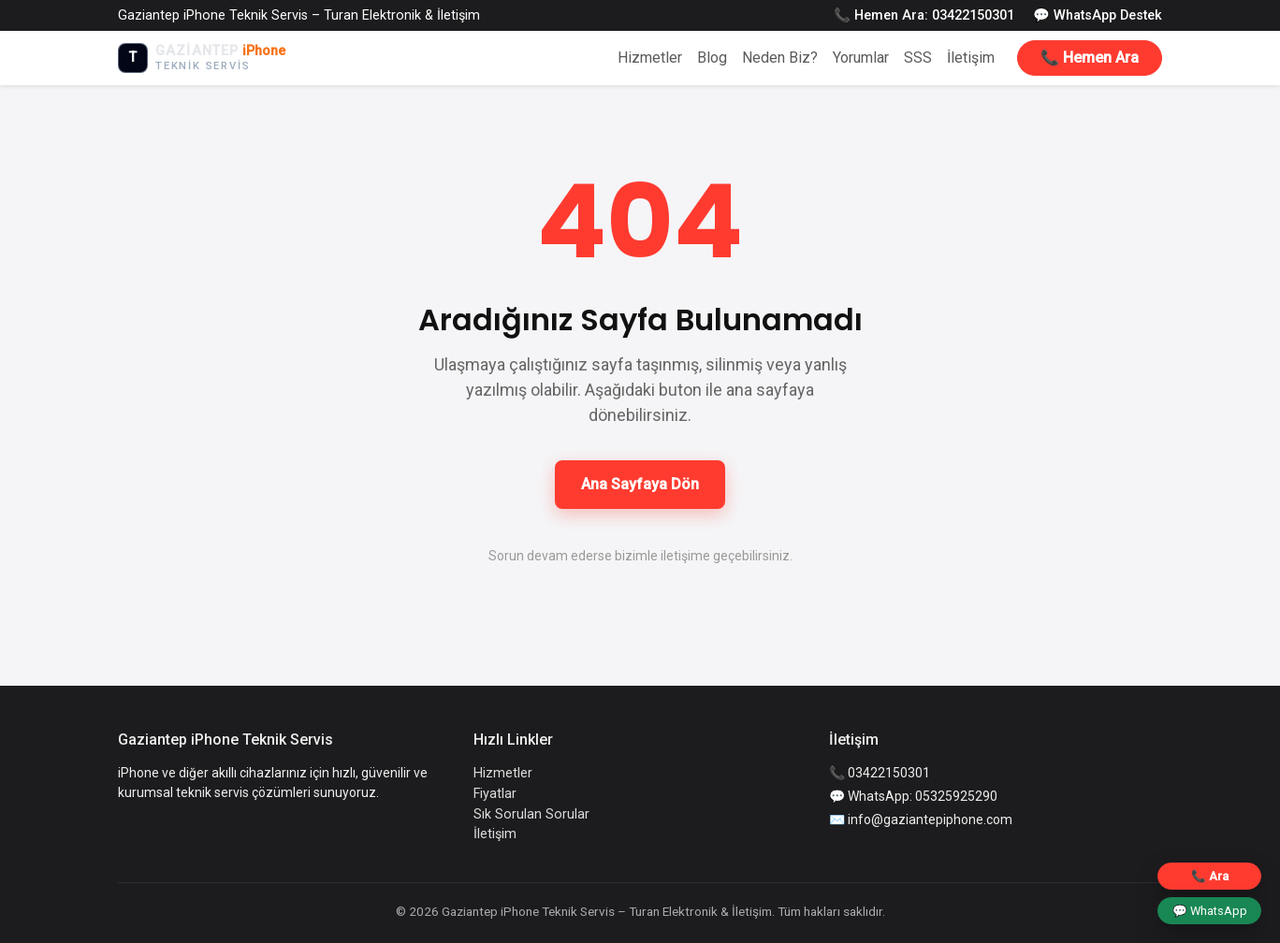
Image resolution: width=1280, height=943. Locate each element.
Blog (712, 57)
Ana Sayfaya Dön (640, 484)
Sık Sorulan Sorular (531, 814)
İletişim (971, 57)
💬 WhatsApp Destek (1097, 15)
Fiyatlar (494, 794)
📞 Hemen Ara (1089, 57)
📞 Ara (1210, 876)
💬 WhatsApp (1209, 911)
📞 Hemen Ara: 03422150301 (924, 15)
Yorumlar (861, 57)
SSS (918, 57)
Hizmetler (650, 57)
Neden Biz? (780, 57)
